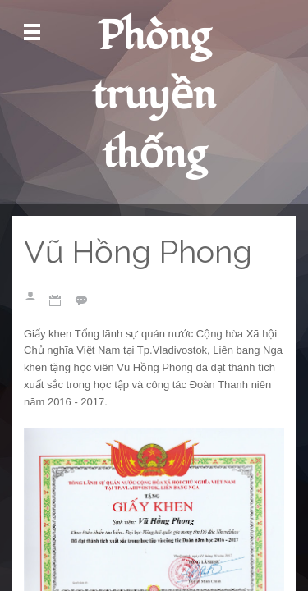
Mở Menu (32, 32)
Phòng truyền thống (154, 95)
